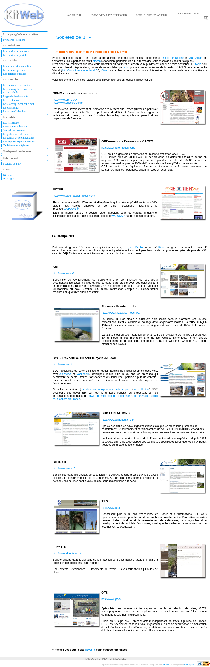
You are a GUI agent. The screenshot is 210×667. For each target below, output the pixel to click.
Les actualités (10, 92)
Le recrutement (11, 100)
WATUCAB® (71, 208)
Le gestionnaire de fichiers (17, 134)
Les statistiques (11, 122)
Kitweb (96, 61)
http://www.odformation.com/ (118, 147)
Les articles (10, 60)
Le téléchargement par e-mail (19, 104)
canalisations (88, 389)
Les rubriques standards (16, 51)
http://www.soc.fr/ (63, 364)
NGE (126, 67)
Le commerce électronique (17, 85)
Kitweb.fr (8, 175)
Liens (6, 169)
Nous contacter (152, 15)
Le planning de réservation (17, 89)
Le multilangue (11, 107)
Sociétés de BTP (12, 163)
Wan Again (9, 178)
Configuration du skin (17, 151)
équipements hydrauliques (114, 389)
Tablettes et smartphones (16, 145)
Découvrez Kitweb (109, 15)
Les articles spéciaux (14, 70)
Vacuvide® (64, 374)
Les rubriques (12, 45)
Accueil (74, 15)
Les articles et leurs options (17, 66)
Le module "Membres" (15, 111)
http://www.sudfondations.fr (118, 419)
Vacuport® (83, 374)
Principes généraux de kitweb (21, 34)
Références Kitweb (15, 158)
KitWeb (165, 665)
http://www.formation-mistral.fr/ (80, 70)
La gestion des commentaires (18, 137)
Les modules (11, 79)
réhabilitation (141, 389)
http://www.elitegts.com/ (67, 553)
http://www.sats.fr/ (63, 273)
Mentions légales (114, 658)
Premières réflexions (14, 39)
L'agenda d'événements (15, 96)
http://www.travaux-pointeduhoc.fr (121, 312)
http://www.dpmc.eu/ (65, 99)
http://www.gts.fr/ (111, 599)
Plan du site (92, 658)
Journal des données (14, 130)
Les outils (9, 117)
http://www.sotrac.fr (64, 468)
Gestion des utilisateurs (15, 126)
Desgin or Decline (173, 57)
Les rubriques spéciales (15, 55)
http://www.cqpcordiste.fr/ (68, 102)
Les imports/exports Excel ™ (19, 141)
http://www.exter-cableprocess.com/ (74, 195)
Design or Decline (133, 247)
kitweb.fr (90, 649)
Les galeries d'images (14, 73)
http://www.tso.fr (111, 507)
